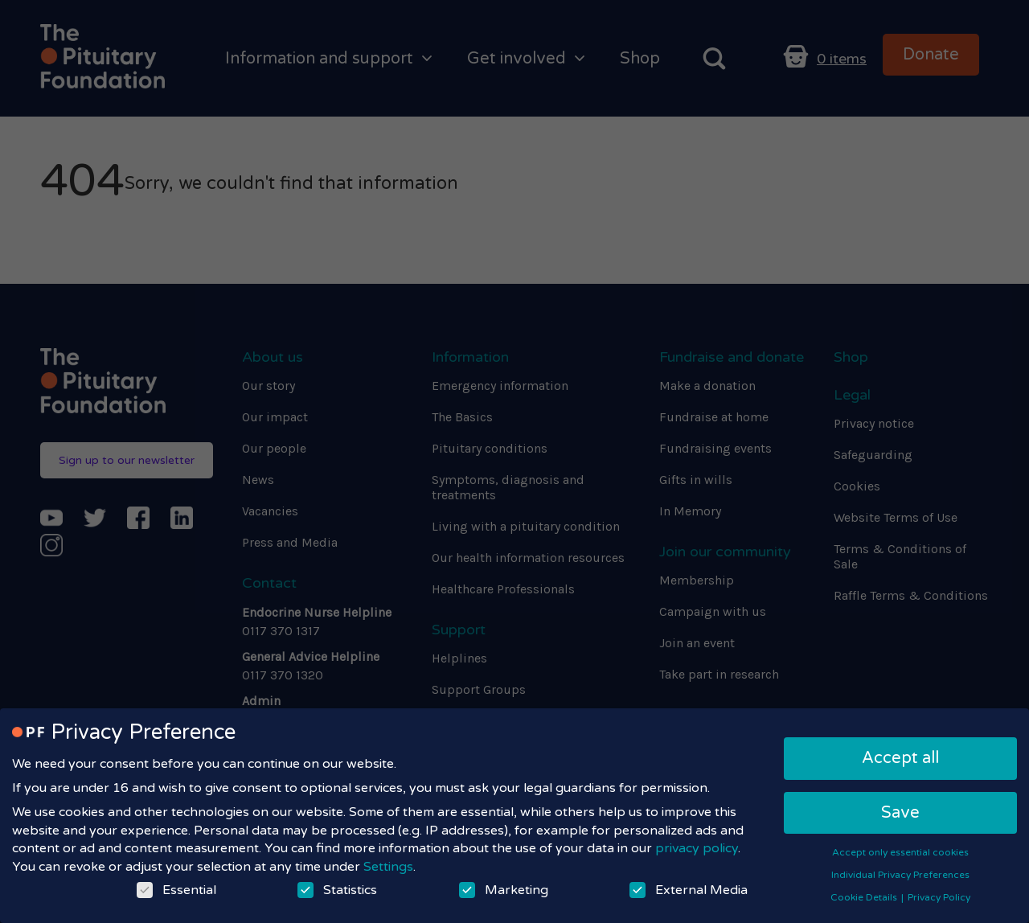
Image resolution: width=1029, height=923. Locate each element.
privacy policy (696, 848)
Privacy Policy (939, 897)
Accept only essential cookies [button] (900, 852)
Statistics (337, 890)
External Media (688, 890)
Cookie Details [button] (865, 897)
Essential (176, 890)
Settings (388, 867)
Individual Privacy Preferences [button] (900, 874)
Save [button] (900, 812)
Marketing (503, 890)
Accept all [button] (900, 758)
